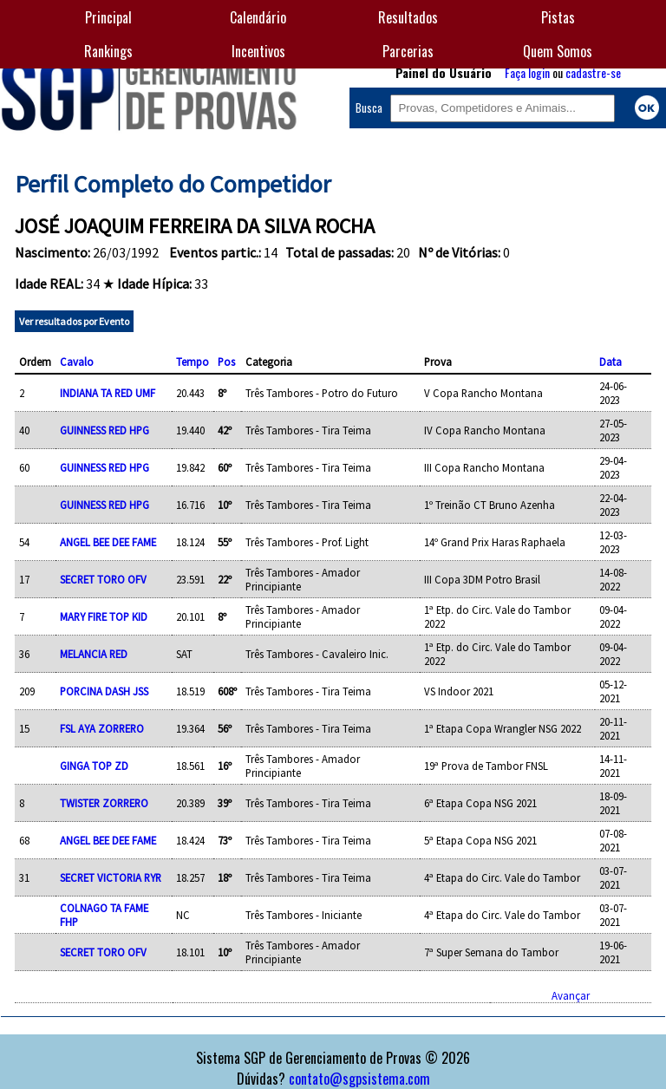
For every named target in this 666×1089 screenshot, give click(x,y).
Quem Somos (557, 51)
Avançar (571, 995)
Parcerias (408, 51)
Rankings (108, 51)
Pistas (558, 17)
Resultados (408, 17)
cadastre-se (593, 72)
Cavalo (77, 361)
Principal (108, 17)
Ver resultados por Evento (74, 321)
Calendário (258, 17)
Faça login (527, 72)
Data (610, 361)
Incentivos (258, 51)
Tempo (192, 361)
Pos (226, 361)
